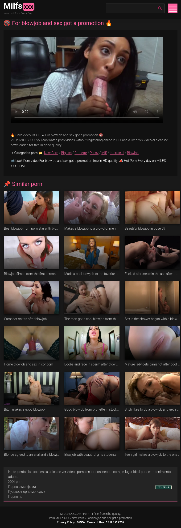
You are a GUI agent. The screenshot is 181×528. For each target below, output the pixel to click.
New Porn (51, 153)
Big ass (66, 153)
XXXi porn (15, 482)
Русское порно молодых (26, 492)
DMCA (81, 522)
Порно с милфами (22, 487)
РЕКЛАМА (163, 487)
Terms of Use (95, 522)
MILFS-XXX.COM (70, 513)
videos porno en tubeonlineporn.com (93, 472)
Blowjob (133, 153)
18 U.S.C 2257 (115, 522)
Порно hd (15, 496)
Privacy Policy (66, 522)
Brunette (80, 153)
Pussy (94, 153)
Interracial (117, 153)
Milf (104, 153)
